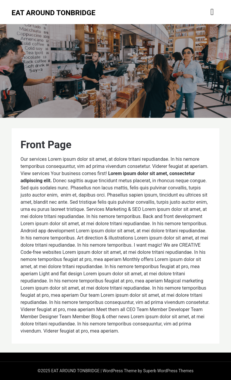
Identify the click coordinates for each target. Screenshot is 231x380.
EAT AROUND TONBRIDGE (53, 13)
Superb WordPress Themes (168, 370)
